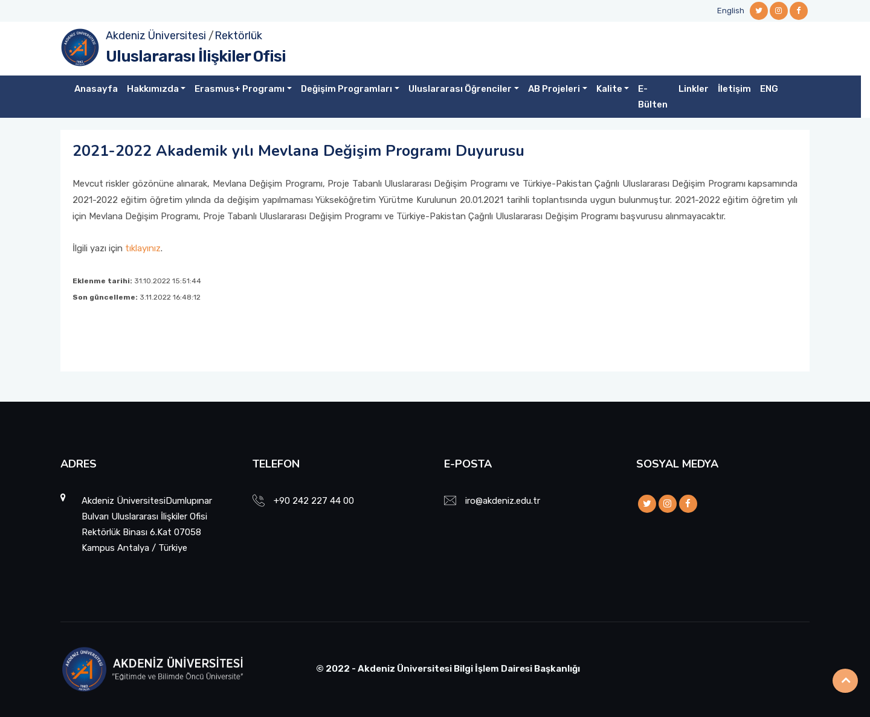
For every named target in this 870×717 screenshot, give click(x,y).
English (730, 10)
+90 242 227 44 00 (314, 500)
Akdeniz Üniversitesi (156, 35)
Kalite (609, 88)
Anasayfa (96, 88)
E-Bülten (653, 96)
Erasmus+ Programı (240, 88)
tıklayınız (143, 248)
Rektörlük (238, 35)
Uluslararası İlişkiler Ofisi (196, 56)
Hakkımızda (153, 88)
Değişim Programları (346, 88)
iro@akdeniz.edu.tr (502, 500)
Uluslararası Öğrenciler (460, 88)
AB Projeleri (554, 88)
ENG (769, 88)
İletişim (734, 88)
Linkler (693, 88)
